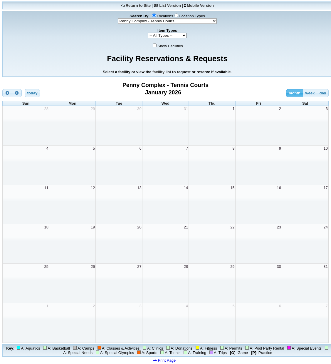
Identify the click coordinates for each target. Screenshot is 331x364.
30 (139, 108)
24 (326, 227)
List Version (170, 5)
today (32, 93)
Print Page (164, 360)
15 (232, 188)
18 (46, 227)
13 (139, 188)
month (294, 93)
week (310, 93)
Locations (165, 16)
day (323, 93)
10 (326, 148)
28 (46, 108)
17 (326, 188)
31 (186, 108)
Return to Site (138, 5)
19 (93, 227)
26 (93, 266)
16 (279, 188)
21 (186, 227)
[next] (17, 93)
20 (139, 227)
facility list (161, 72)
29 (93, 108)
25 (46, 266)
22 (232, 227)
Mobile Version (200, 5)
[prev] (7, 93)
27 (139, 266)
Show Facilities (170, 46)
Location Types (192, 16)
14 (186, 188)
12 (93, 188)
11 (46, 188)
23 (279, 227)
